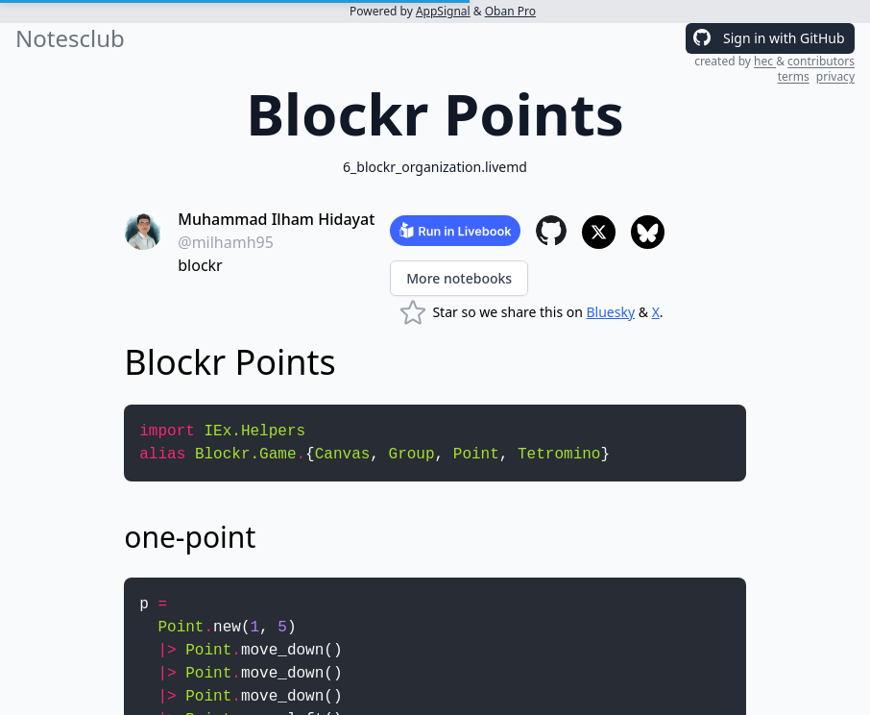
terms (794, 76)
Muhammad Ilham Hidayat (276, 219)
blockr (200, 265)
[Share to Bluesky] (648, 232)
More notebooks (459, 278)
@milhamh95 (226, 242)
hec (765, 61)
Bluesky (611, 312)
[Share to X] (599, 232)
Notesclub (70, 38)
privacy (835, 76)
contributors (821, 61)
